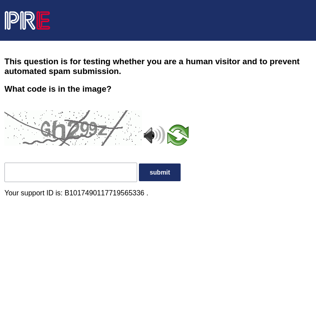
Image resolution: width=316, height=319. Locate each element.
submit (160, 172)
